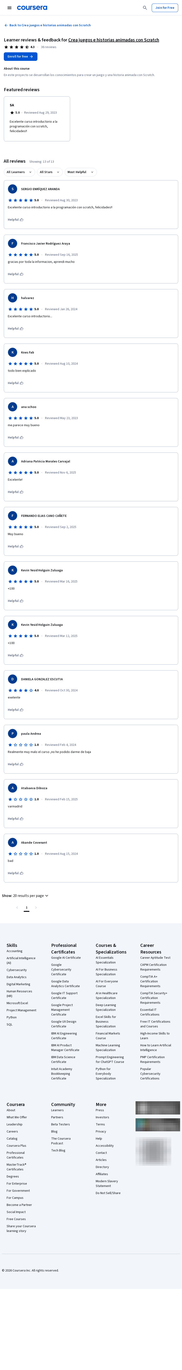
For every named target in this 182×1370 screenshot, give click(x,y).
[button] (26, 895)
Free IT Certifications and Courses (155, 1024)
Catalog (12, 1138)
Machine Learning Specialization (108, 1047)
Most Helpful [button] (77, 172)
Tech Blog (58, 1150)
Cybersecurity (17, 970)
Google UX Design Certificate (63, 1024)
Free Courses (16, 1219)
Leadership (15, 1124)
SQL (9, 1024)
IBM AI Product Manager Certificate (65, 1047)
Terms (100, 1124)
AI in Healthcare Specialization (107, 995)
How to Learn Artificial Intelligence (155, 1047)
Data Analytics (17, 977)
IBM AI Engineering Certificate (64, 1036)
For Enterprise (17, 1183)
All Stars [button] (46, 172)
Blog (54, 1131)
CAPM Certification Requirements (153, 967)
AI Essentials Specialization (106, 960)
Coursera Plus (16, 1145)
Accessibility (105, 1145)
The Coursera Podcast (61, 1141)
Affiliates (102, 1174)
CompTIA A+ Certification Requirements (150, 981)
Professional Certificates (16, 1155)
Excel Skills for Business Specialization (106, 1022)
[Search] (145, 7)
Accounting (15, 951)
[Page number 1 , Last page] (26, 907)
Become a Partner (19, 1205)
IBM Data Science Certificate (63, 1059)
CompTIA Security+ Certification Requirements (153, 998)
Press (100, 1110)
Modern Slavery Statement (107, 1183)
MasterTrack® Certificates (16, 1167)
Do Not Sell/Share (108, 1193)
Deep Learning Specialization (106, 1007)
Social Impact (16, 1212)
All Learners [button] (16, 172)
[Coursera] (32, 8)
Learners (57, 1110)
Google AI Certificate (66, 957)
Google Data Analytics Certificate (65, 984)
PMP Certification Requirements (152, 1059)
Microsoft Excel (17, 1003)
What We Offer (17, 1117)
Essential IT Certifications (149, 1012)
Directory (102, 1167)
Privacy (101, 1131)
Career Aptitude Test (155, 957)
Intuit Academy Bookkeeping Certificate (61, 1074)
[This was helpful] (15, 220)
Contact (101, 1153)
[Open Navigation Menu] (9, 7)
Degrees (13, 1176)
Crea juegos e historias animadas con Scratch (113, 40)
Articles (101, 1160)
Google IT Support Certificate (64, 995)
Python (12, 1017)
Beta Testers (60, 1124)
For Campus (15, 1197)
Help (99, 1138)
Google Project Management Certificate (62, 1010)
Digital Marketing (18, 984)
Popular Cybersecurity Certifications (150, 1074)
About (11, 1110)
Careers (12, 1131)
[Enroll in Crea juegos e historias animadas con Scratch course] (20, 56)
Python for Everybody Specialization (106, 1074)
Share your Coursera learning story (21, 1228)
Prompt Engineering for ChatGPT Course (110, 1059)
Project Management (21, 1010)
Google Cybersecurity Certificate (61, 970)
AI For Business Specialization (106, 972)
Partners (57, 1117)
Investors (102, 1117)
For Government (18, 1190)
